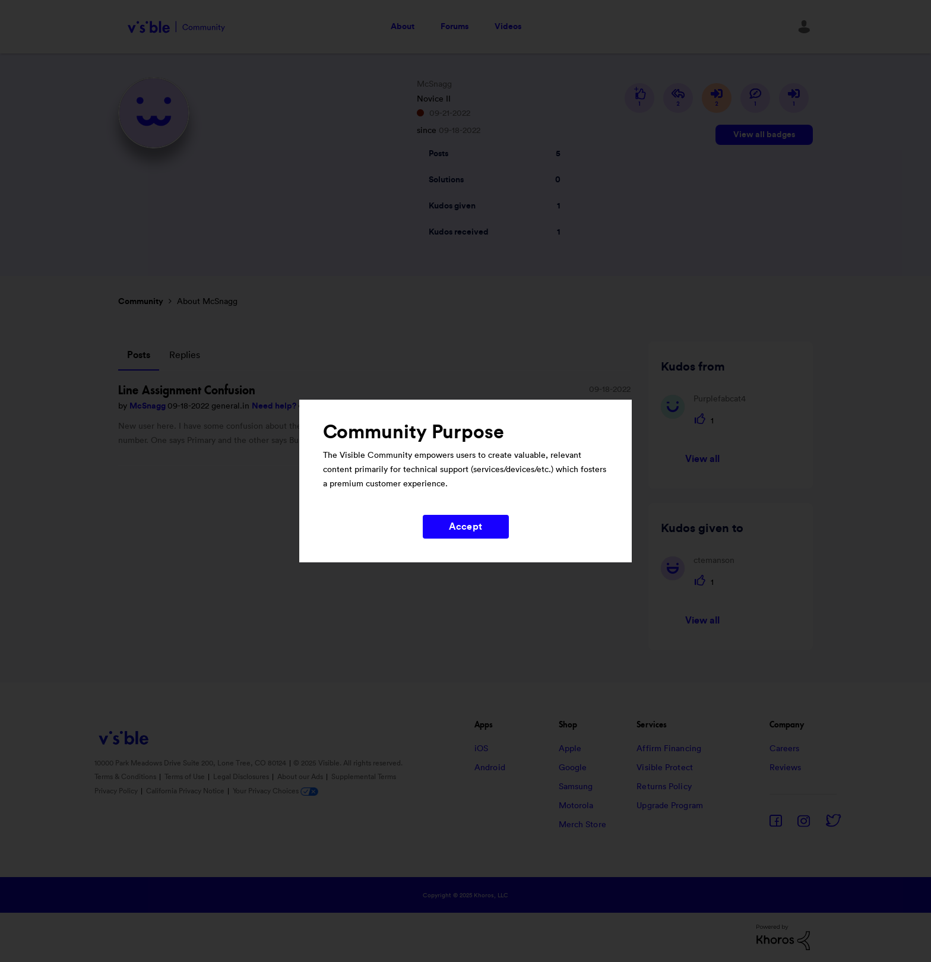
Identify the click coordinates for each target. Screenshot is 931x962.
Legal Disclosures (242, 776)
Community (140, 302)
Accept (465, 526)
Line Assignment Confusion (186, 390)
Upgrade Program (669, 806)
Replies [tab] (184, 355)
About (402, 27)
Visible (176, 27)
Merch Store (582, 825)
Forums (454, 27)
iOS (481, 749)
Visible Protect (664, 768)
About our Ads (301, 776)
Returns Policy (663, 787)
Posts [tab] (138, 355)
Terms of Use (185, 776)
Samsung (576, 787)
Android (489, 768)
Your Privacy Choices (275, 791)
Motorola (576, 806)
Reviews (786, 768)
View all (702, 459)
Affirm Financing (668, 749)
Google (573, 768)
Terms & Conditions (126, 776)
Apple (570, 749)
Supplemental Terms (363, 776)
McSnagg (148, 406)
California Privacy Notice (186, 791)
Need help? (275, 406)
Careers (785, 749)
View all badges (764, 135)
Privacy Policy (117, 791)
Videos (508, 27)
